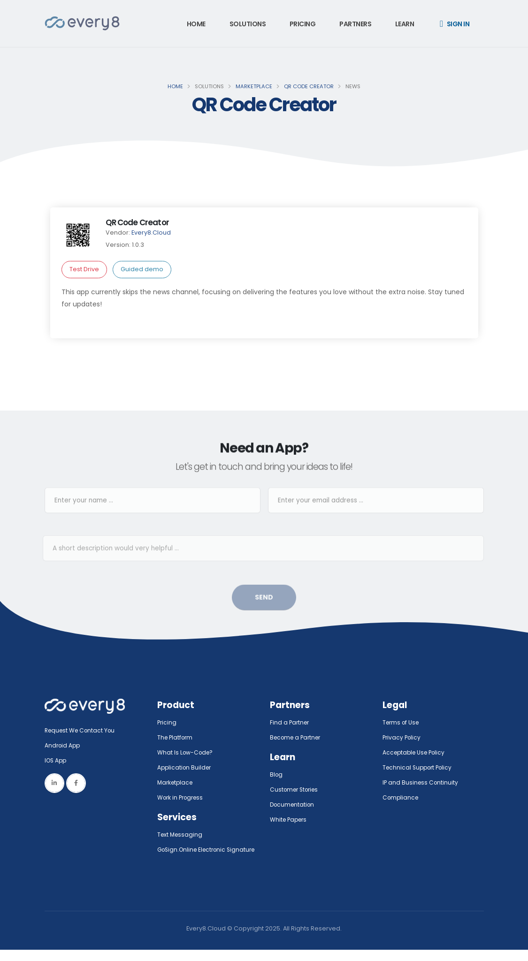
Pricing (303, 24)
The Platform (176, 737)
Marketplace (254, 86)
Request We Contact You (82, 730)
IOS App (59, 760)
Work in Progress (182, 797)
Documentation (293, 804)
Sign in (454, 24)
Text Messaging (181, 835)
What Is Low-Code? (186, 752)
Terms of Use (402, 722)
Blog (276, 774)
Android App (63, 745)
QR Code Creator (309, 86)
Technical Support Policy (420, 767)
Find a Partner (290, 722)
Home (196, 24)
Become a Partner (297, 737)
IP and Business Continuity (421, 782)
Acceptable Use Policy (416, 752)
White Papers (290, 820)
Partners (355, 24)
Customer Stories (296, 789)
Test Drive (84, 269)
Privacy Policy (403, 737)
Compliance (402, 797)
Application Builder (185, 767)
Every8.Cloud (151, 232)
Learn (404, 24)
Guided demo (142, 269)
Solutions (248, 24)
